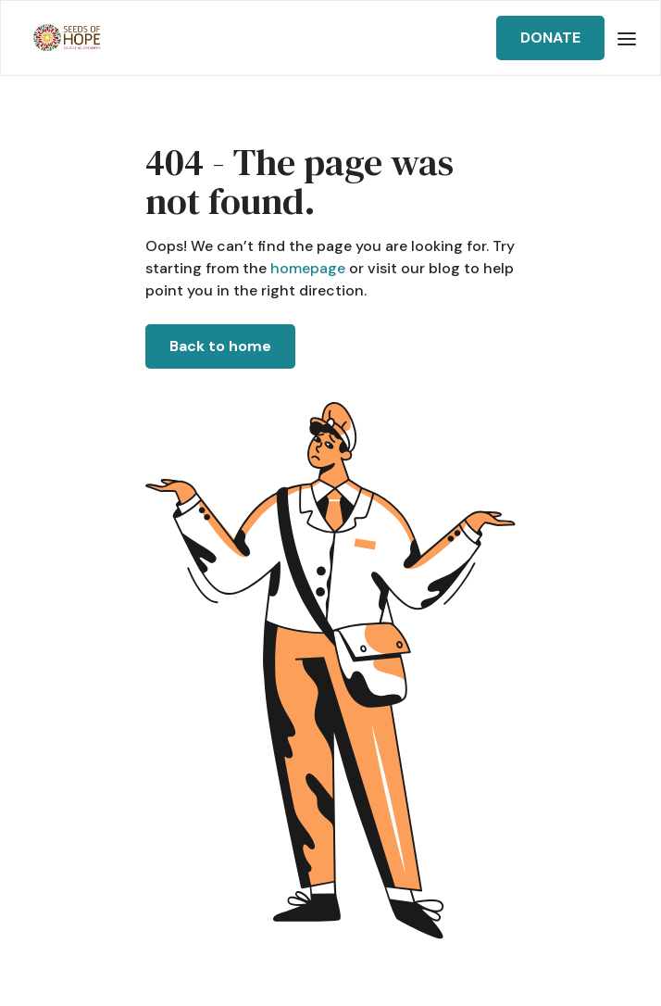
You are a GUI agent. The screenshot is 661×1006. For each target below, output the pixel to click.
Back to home (220, 346)
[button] (627, 38)
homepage (306, 268)
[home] (62, 38)
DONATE (550, 37)
